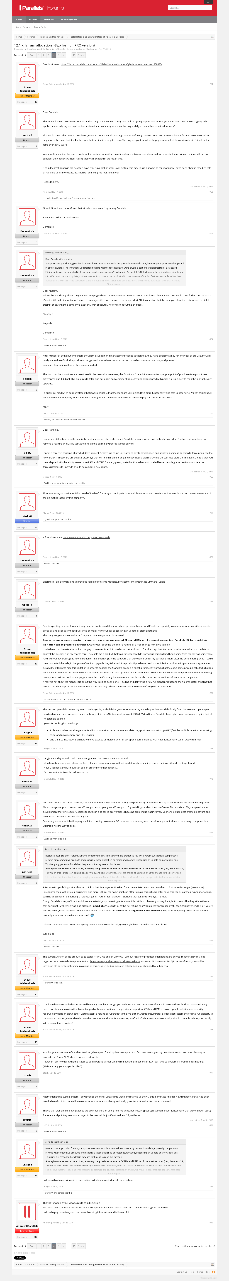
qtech (27, 1075)
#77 (211, 1073)
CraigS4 (27, 732)
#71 (211, 748)
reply (45, 406)
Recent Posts (40, 27)
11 (36, 743)
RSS (213, 1271)
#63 (211, 233)
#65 (211, 413)
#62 (211, 192)
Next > (81, 55)
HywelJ (47, 198)
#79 (211, 1186)
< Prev (31, 55)
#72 (211, 779)
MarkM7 (27, 516)
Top (208, 1271)
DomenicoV (27, 231)
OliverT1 (27, 604)
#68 (211, 557)
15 (74, 55)
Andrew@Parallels (27, 1226)
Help (192, 1271)
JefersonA (48, 982)
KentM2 (27, 135)
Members (49, 19)
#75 (211, 976)
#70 (211, 693)
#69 (211, 601)
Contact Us (182, 1271)
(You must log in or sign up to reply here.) (195, 1246)
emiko (61, 483)
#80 (211, 1222)
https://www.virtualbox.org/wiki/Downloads (86, 537)
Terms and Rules (209, 1278)
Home (19, 19)
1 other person (79, 198)
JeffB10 (27, 1119)
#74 (211, 940)
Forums (33, 19)
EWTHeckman (50, 345)
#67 (211, 513)
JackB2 (27, 452)
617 (35, 1237)
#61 (211, 84)
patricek (63, 198)
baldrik (27, 378)
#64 (211, 339)
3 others (80, 699)
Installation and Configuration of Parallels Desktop (51, 49)
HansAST (27, 781)
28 (36, 527)
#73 (211, 832)
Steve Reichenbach (27, 89)
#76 (211, 1029)
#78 (211, 1125)
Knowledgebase (69, 19)
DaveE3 (55, 198)
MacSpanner (92, 49)
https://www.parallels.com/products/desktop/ (115, 961)
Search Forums (23, 27)
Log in (208, 2)
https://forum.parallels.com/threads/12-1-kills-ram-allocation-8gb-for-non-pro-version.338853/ (111, 64)
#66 (211, 477)
